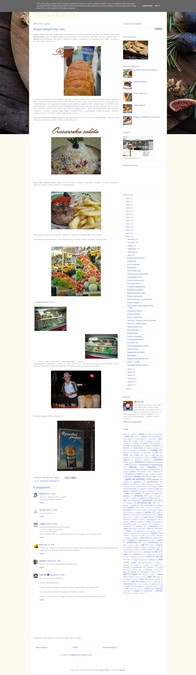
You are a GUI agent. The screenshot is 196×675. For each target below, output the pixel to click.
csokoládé (158, 460)
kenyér (129, 503)
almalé (136, 436)
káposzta (126, 496)
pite (142, 545)
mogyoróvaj (152, 531)
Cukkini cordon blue (134, 327)
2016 (128, 214)
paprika (160, 540)
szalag (158, 563)
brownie (143, 450)
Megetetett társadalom (135, 290)
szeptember (132, 249)
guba (161, 476)
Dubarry (134, 465)
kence (160, 500)
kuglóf (158, 512)
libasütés (142, 519)
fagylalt (145, 469)
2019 (128, 205)
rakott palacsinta (128, 549)
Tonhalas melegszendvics (136, 287)
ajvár (149, 434)
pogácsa (159, 545)
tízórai (137, 577)
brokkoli (133, 450)
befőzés (147, 445)
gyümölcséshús (152, 482)
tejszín (135, 574)
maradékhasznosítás (130, 524)
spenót (151, 560)
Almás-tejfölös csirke (134, 277)
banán (136, 443)
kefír (159, 498)
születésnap (148, 570)
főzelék (139, 474)
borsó (157, 448)
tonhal (158, 577)
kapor (157, 493)
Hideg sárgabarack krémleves (138, 346)
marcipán (145, 524)
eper (137, 469)
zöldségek (159, 591)
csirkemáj (126, 460)
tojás (150, 577)
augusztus (131, 252)
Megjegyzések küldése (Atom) (81, 655)
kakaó (127, 493)
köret (144, 510)
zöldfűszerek (148, 591)
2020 (128, 201)
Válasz (41, 503)
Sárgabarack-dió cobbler (136, 352)
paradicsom (132, 542)
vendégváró (138, 586)
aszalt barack (127, 439)
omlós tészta (144, 538)
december (131, 239)
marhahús (156, 524)
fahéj (152, 469)
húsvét (142, 489)
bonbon (148, 448)
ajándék (141, 434)
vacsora (154, 584)
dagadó (130, 462)
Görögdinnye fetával (134, 311)
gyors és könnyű (135, 479)
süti (161, 559)
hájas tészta (136, 484)
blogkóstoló (138, 448)
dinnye (160, 462)
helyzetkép (126, 486)
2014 (128, 221)
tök (150, 579)
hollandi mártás (141, 486)
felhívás (142, 471)
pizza (151, 545)
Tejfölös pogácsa (139, 105)
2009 (128, 236)
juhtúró (134, 491)
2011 (128, 230)
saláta (125, 554)
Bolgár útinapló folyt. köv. (136, 258)
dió (126, 465)
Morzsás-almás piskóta (135, 280)
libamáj (135, 519)
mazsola (139, 526)
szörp (140, 570)
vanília (127, 586)
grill (154, 476)
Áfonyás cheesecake (134, 296)
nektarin (125, 535)
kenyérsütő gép (144, 503)
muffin (125, 533)
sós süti (159, 556)
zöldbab (136, 591)
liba (129, 519)
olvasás (135, 538)
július (130, 255)
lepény (137, 517)
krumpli (148, 512)
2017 (128, 211)
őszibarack (156, 538)
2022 (128, 198)
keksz (125, 500)
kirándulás (149, 505)
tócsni (143, 577)
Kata (41, 545)
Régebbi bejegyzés (110, 647)
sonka (148, 556)
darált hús (139, 462)
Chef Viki (42, 575)
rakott (158, 547)
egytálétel (152, 467)
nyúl (148, 535)
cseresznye (126, 457)
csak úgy (155, 455)
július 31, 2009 (50, 494)
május (130, 372)
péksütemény (154, 543)
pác (124, 540)
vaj (162, 584)
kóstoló (142, 507)
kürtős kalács (147, 514)
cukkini (136, 455)
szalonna (126, 565)
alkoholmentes (158, 434)
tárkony (133, 572)
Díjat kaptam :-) (132, 355)
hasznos (158, 484)
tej (159, 572)
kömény (157, 507)
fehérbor (133, 472)
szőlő (133, 570)
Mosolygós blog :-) (133, 330)
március (131, 379)
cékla (156, 453)
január (130, 385)
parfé (144, 542)
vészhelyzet (148, 586)
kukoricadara (136, 514)
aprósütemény (155, 436)
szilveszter (138, 567)
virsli (161, 586)
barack (145, 443)
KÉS (158, 503)
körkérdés (153, 510)
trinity (41, 494)
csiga (147, 457)
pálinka (153, 540)
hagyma (126, 484)
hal (143, 484)
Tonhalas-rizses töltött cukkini (137, 274)
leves (160, 517)
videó (155, 586)
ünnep (146, 584)
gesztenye (128, 476)
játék (157, 489)
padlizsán (131, 540)
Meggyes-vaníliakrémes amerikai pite (146, 117)
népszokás (134, 535)
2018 (128, 208)
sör (128, 560)
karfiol (142, 498)
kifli (141, 505)
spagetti (136, 559)
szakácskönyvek (147, 563)
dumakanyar (44, 481)
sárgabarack (137, 554)
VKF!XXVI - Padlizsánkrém (136, 324)
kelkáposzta (135, 500)
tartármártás (145, 572)
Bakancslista (131, 267)
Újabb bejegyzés (41, 647)
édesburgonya (157, 465)
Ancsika (42, 510)
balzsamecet (126, 443)
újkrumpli (157, 581)
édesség (132, 467)
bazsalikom (137, 446)
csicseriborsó (138, 457)
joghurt (125, 491)
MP (159, 531)
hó (133, 486)
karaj (150, 496)
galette (153, 474)
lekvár (160, 515)
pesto (131, 545)
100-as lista (126, 434)
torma (135, 579)
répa (150, 549)
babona (149, 441)
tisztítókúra (130, 577)
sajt (155, 552)
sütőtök (133, 563)
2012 (128, 227)
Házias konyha (55, 14)
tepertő (145, 574)
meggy (125, 528)
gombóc (148, 476)
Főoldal (75, 647)
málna (148, 522)
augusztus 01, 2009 (53, 561)
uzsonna (139, 584)
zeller (128, 591)
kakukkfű (137, 493)
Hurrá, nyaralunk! (133, 264)
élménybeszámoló (128, 469)
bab (142, 441)
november (131, 242)
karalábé (157, 496)
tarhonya (157, 570)
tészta (160, 574)
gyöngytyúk (126, 482)
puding (136, 547)
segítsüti (133, 556)
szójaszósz (150, 567)
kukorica (126, 515)
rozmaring (147, 552)
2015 (128, 217)
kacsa (143, 491)
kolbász (130, 507)
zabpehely (159, 588)
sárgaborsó (150, 554)
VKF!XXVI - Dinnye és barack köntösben (141, 320)
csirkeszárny (147, 460)
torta (142, 579)
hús (161, 486)
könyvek (138, 510)
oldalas (127, 538)
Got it (157, 6)
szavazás (136, 565)
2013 (128, 224)
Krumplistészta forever (135, 339)
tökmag (157, 579)
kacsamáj (151, 491)
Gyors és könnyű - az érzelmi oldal (139, 299)
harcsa (151, 484)
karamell (125, 498)
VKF (127, 588)
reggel (144, 549)
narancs (154, 533)
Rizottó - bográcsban (134, 317)
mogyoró (129, 531)
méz (148, 528)
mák (132, 522)
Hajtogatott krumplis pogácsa (137, 365)
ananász (144, 436)
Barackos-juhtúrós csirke (136, 293)
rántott (137, 549)
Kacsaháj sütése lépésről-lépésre (145, 70)
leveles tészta (147, 517)
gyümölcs (137, 482)
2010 (128, 233)
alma (127, 436)
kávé (151, 498)
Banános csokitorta (140, 82)
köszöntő (129, 512)
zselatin (135, 593)
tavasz (154, 572)
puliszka (144, 547)
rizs (131, 552)
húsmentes (132, 489)
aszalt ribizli (152, 439)
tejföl (125, 574)
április (130, 375)
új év (150, 581)
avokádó (134, 441)
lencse (129, 517)
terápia (153, 574)
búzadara (136, 452)
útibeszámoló (54, 481)
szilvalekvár (127, 567)
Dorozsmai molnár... (134, 283)
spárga (144, 559)
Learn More (147, 6)
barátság (126, 446)
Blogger (122, 670)
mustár (133, 533)
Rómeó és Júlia (132, 349)
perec (125, 545)
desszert (151, 462)
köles (149, 507)
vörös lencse (137, 588)
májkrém (125, 522)
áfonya (134, 434)
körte (161, 510)
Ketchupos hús (132, 343)
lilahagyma (151, 519)
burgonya (126, 452)
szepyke (42, 524)
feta (155, 472)
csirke (154, 457)
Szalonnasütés (132, 333)
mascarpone (127, 526)
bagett (158, 441)
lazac (154, 514)
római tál (138, 552)
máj (159, 519)
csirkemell (137, 460)
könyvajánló (127, 510)
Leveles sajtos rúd (139, 93)
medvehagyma (153, 526)
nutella (142, 535)
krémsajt (138, 512)
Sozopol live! (131, 261)
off (153, 535)
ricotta (125, 552)
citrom (125, 455)
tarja (124, 572)
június (130, 369)
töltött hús (126, 581)
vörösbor (147, 588)
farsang (125, 471)
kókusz (160, 505)
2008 (128, 389)
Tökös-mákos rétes (134, 271)
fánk (159, 469)
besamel (156, 446)
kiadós (133, 505)
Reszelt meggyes (133, 303)
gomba (138, 476)
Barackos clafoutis (133, 314)
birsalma (126, 448)
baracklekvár (156, 443)
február (130, 382)
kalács (147, 493)
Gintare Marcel (104, 670)
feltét (149, 471)
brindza (125, 450)
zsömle (142, 593)
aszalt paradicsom (140, 439)
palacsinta (143, 540)
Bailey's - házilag (133, 362)
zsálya (128, 593)
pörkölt (129, 547)
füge (147, 474)
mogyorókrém (140, 531)
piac (137, 545)
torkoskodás (126, 579)
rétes (157, 549)
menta (134, 528)
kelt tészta (147, 500)
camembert (147, 452)
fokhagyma (129, 474)
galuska (160, 474)
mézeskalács (158, 528)
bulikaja (154, 450)
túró (133, 581)
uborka (142, 582)
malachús (140, 522)
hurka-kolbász (152, 486)
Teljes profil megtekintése (132, 422)
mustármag (144, 533)
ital (150, 489)
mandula (157, 522)
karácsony (138, 496)
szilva (156, 565)
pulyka (152, 547)
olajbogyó (159, 535)
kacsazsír (160, 491)
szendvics (146, 565)
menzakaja (141, 528)
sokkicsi (141, 556)
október (130, 246)
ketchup (125, 505)
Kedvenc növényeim (134, 336)
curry (146, 455)
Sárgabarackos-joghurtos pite (137, 359)
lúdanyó (42, 561)
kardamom (134, 498)
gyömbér (156, 479)
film (162, 471)
